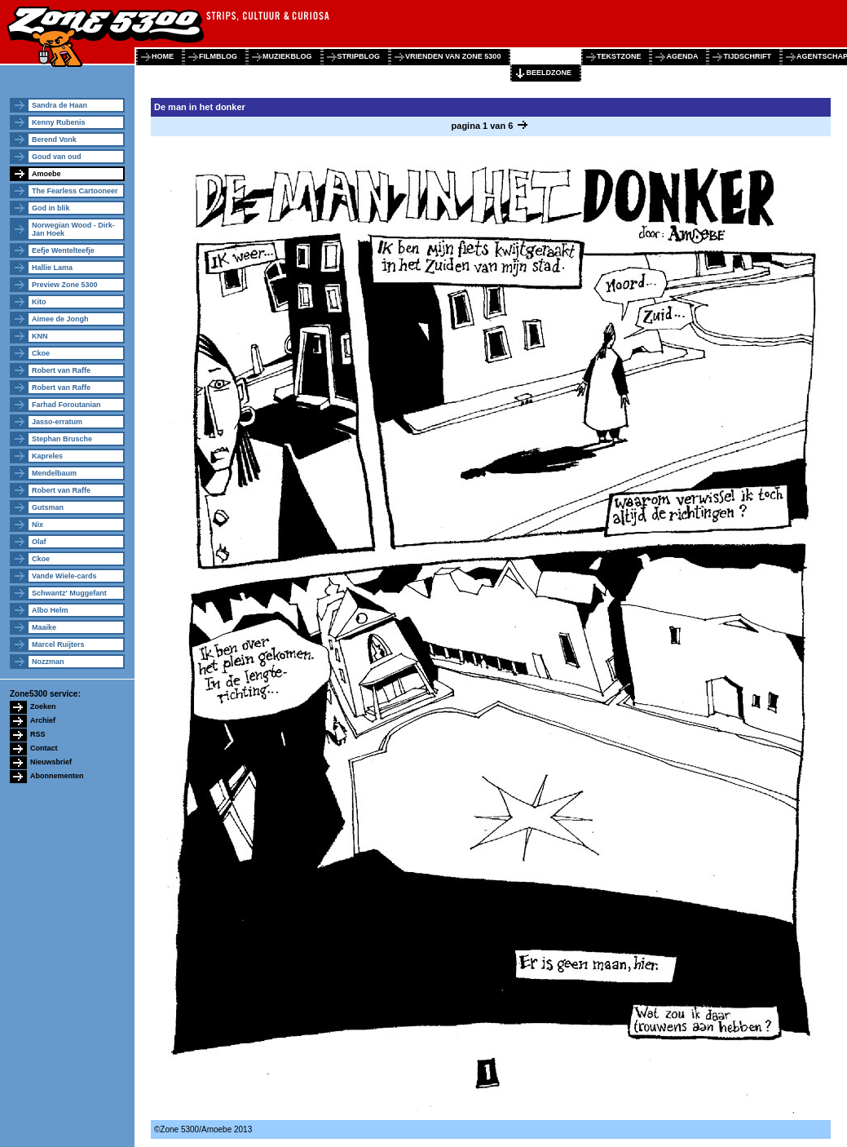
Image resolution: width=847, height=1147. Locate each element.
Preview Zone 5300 (65, 285)
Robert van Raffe (61, 370)
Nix (37, 524)
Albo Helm (50, 610)
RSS (38, 734)
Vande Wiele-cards (64, 576)
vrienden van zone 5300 (453, 56)
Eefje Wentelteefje (63, 250)
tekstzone (619, 56)
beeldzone (548, 73)
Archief (42, 720)
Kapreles (47, 456)
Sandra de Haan (59, 105)
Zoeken (43, 706)
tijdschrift (747, 56)
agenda (682, 56)
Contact (44, 748)
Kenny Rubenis (59, 122)
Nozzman (48, 662)
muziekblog (287, 56)
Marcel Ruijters (58, 644)
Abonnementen (57, 776)
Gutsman (48, 507)
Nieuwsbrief (51, 762)
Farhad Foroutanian (66, 405)
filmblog (218, 56)
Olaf (39, 542)
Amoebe (46, 174)
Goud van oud (57, 157)
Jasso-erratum (57, 422)
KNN (40, 336)
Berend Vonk (54, 139)
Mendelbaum (54, 473)
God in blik (51, 208)
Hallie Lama (52, 268)
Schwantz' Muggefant (69, 593)
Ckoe (41, 353)
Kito (39, 302)
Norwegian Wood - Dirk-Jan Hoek (73, 229)
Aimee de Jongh (60, 319)
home (163, 56)
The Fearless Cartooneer (75, 191)
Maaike (44, 627)
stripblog (359, 56)
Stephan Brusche (62, 439)
